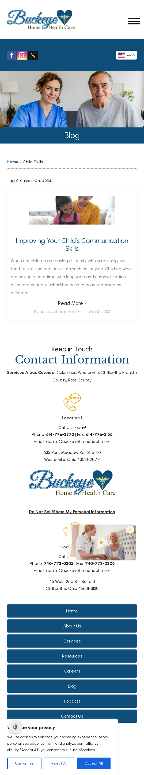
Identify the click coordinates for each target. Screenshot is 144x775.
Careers (72, 671)
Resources (72, 656)
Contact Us (72, 716)
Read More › (72, 303)
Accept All (94, 763)
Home (12, 161)
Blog (72, 686)
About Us (72, 626)
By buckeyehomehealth (57, 311)
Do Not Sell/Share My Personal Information (72, 511)
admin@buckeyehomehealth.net (78, 441)
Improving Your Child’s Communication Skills (72, 244)
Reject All (59, 763)
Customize (24, 763)
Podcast (72, 701)
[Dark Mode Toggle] (15, 726)
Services (72, 641)
